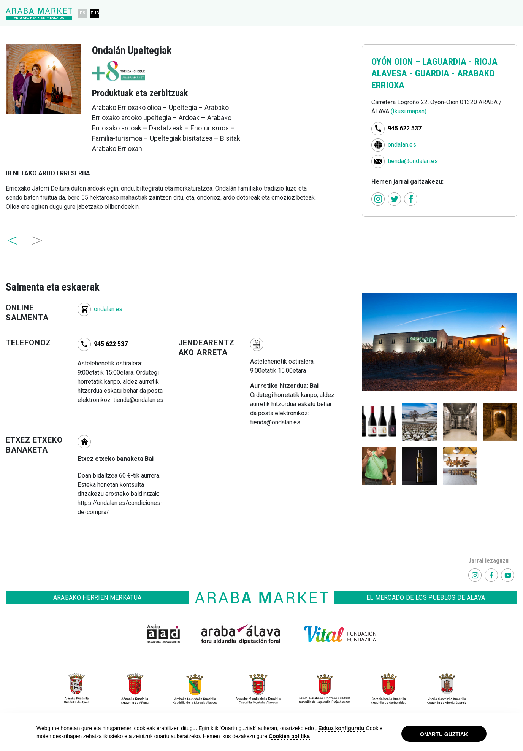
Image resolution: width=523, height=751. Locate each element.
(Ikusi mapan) (408, 111)
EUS (94, 13)
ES (83, 13)
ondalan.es (402, 144)
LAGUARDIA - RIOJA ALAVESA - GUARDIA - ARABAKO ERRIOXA (434, 73)
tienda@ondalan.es (413, 160)
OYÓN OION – (396, 61)
